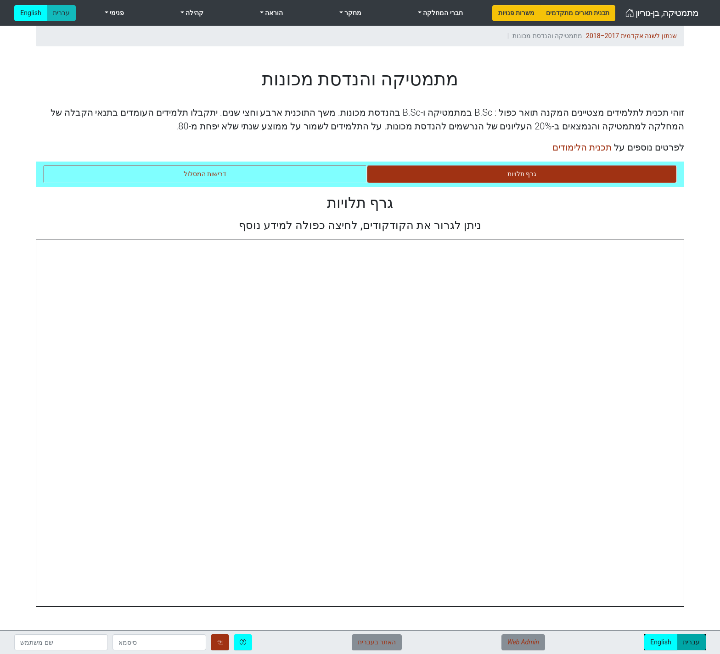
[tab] (521, 174)
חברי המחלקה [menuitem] (442, 13)
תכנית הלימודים (582, 147)
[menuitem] (516, 13)
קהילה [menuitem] (193, 13)
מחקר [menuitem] (352, 13)
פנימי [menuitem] (116, 13)
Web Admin (523, 642)
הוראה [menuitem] (273, 13)
